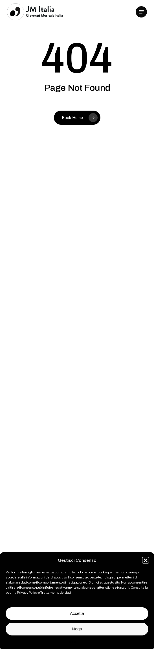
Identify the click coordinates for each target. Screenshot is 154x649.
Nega (77, 633)
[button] (145, 564)
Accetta (77, 617)
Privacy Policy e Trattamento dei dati (44, 597)
